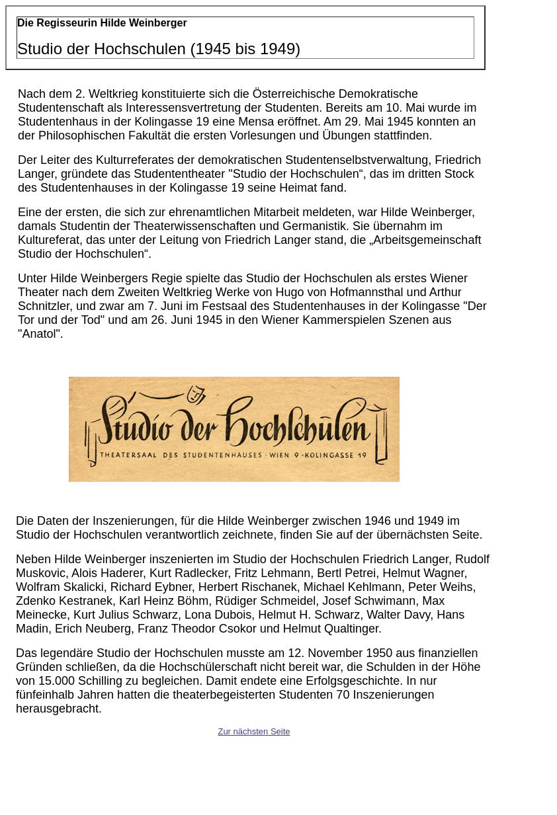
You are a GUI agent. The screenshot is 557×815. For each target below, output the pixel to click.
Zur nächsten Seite (254, 731)
